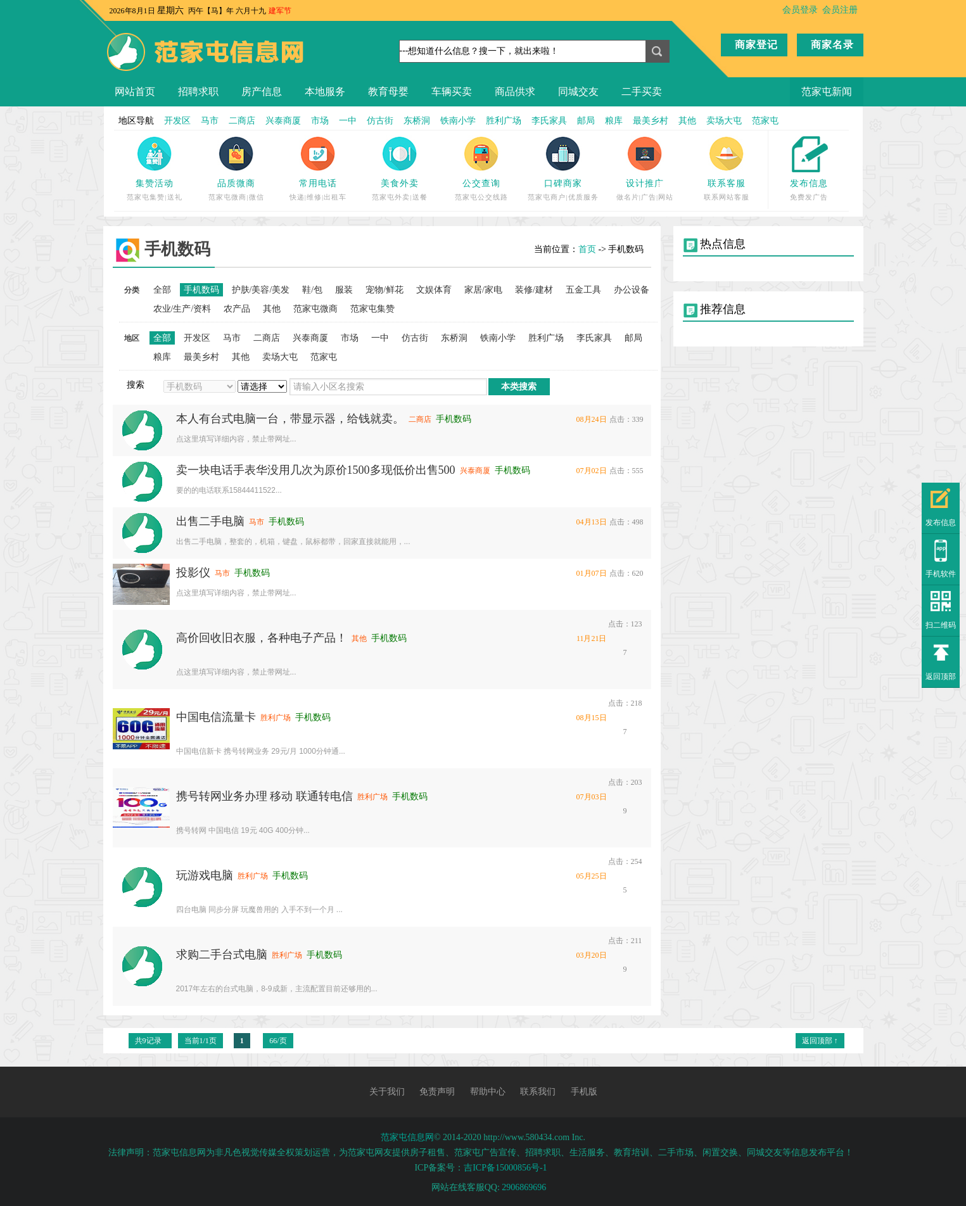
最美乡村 (650, 120)
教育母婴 (388, 91)
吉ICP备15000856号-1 (505, 1167)
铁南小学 (458, 120)
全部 (162, 290)
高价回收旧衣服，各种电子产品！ (261, 638)
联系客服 (727, 183)
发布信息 (809, 183)
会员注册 (840, 10)
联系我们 (538, 1091)
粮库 (614, 120)
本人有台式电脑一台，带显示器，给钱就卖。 (290, 418)
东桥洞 (417, 120)
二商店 (242, 120)
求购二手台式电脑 (221, 954)
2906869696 (524, 1187)
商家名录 (832, 44)
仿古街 (380, 120)
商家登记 (756, 44)
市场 (320, 120)
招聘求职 (198, 91)
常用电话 (318, 183)
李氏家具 (549, 120)
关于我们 (387, 1091)
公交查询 (481, 183)
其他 (687, 120)
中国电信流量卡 (216, 717)
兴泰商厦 (283, 120)
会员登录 (800, 10)
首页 (587, 249)
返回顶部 (940, 676)
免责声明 (437, 1091)
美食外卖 (400, 183)
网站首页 (135, 91)
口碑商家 (563, 183)
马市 (210, 120)
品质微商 (236, 183)
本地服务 (325, 91)
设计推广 (645, 183)
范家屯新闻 (826, 91)
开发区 (177, 120)
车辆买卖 (451, 91)
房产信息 (261, 91)
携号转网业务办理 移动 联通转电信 (264, 796)
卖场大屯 (724, 120)
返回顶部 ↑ (820, 1040)
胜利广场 (503, 120)
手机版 (584, 1091)
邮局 (586, 120)
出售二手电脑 (210, 521)
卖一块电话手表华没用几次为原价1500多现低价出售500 (315, 470)
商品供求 (515, 91)
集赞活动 (155, 183)
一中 (348, 120)
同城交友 (578, 91)
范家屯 (765, 120)
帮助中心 (487, 1091)
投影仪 (193, 572)
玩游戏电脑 (204, 875)
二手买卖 (641, 91)
